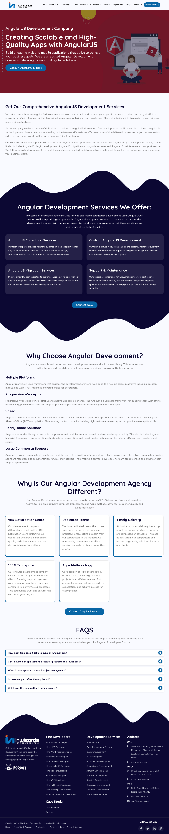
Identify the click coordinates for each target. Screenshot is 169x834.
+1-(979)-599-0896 (140, 779)
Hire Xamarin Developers (57, 761)
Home (44, 5)
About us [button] (53, 5)
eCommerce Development (99, 761)
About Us (18, 827)
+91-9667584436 (139, 796)
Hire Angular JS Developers (59, 766)
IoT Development (95, 756)
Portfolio (53, 827)
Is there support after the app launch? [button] (85, 679)
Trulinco (49, 812)
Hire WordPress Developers (59, 752)
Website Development (97, 794)
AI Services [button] (94, 5)
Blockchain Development (98, 785)
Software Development (98, 789)
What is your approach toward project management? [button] (85, 670)
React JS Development (97, 780)
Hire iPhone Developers (57, 756)
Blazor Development (96, 752)
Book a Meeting (152, 5)
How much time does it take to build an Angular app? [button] (85, 653)
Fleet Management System (99, 747)
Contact (78, 827)
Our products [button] (117, 5)
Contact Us (137, 5)
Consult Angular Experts (84, 611)
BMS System (93, 742)
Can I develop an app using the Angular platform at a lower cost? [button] (85, 661)
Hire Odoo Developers (56, 770)
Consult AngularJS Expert (26, 68)
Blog (128, 5)
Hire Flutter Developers (57, 742)
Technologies (66, 5)
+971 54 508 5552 (140, 762)
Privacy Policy (66, 827)
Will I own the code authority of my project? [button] (85, 688)
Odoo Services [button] (80, 5)
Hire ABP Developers (56, 780)
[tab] (85, 653)
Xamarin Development (97, 770)
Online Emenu (52, 807)
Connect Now (84, 305)
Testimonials (41, 827)
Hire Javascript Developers (58, 789)
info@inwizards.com (140, 801)
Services (106, 5)
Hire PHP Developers (56, 775)
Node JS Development (97, 775)
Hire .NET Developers (56, 747)
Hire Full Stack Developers (58, 785)
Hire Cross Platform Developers (61, 794)
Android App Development (99, 766)
